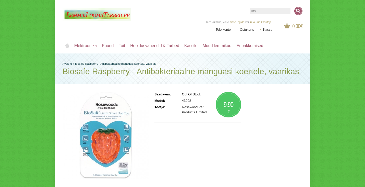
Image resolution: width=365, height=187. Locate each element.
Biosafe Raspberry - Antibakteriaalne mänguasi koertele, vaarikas (115, 63)
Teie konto (223, 29)
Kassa (267, 29)
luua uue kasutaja (261, 22)
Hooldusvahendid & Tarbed (154, 45)
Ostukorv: (247, 29)
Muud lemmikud (217, 45)
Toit (122, 45)
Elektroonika (85, 45)
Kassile (191, 45)
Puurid (108, 45)
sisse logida (237, 22)
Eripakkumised (250, 45)
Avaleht (67, 46)
